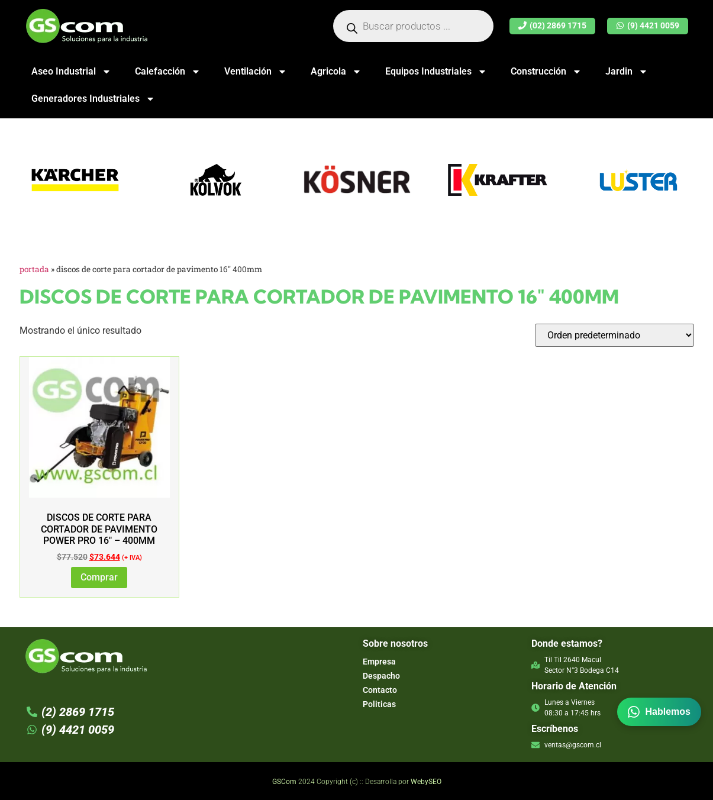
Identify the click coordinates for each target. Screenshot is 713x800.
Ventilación (255, 71)
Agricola (336, 71)
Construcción (546, 71)
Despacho (381, 675)
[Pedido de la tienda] (614, 335)
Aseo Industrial (71, 71)
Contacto (380, 690)
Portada (34, 269)
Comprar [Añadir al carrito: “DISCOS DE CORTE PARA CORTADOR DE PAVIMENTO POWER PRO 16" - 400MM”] (99, 577)
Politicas (379, 704)
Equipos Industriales (436, 71)
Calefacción (168, 71)
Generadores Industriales (93, 98)
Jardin (626, 71)
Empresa (379, 661)
